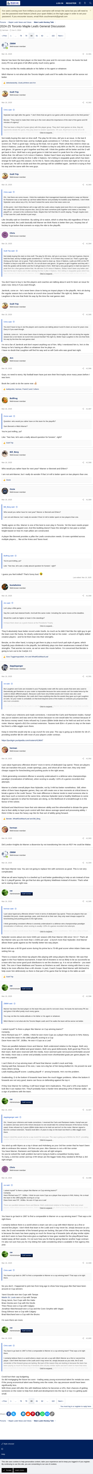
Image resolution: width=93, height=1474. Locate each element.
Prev (5, 36)
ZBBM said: (8, 1004)
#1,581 (88, 54)
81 (37, 36)
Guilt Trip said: (9, 251)
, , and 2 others (22, 389)
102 (53, 36)
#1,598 (88, 1178)
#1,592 (88, 759)
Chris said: (8, 110)
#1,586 (88, 368)
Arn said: (7, 603)
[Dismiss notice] (90, 10)
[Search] (90, 3)
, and (21, 83)
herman (5, 30)
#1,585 (88, 315)
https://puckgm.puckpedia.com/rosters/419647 (22, 740)
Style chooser (7, 1444)
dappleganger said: (11, 1117)
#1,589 (88, 500)
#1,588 (88, 462)
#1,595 (88, 901)
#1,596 (88, 996)
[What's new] (85, 3)
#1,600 (88, 1338)
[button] (80, 3)
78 (21, 36)
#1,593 (88, 838)
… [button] (15, 36)
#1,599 (88, 1263)
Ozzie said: (8, 416)
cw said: (7, 684)
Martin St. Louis (9, 1297)
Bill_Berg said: (9, 507)
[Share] (83, 54)
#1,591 (88, 676)
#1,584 (88, 244)
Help (3, 1454)
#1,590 (88, 596)
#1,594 (88, 863)
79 (26, 36)
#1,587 (88, 409)
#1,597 (88, 1110)
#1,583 (88, 185)
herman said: (9, 909)
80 (31, 36)
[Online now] (7, 48)
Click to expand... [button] (46, 133)
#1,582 (88, 102)
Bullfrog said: (9, 556)
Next (60, 36)
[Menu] (3, 3)
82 (42, 36)
